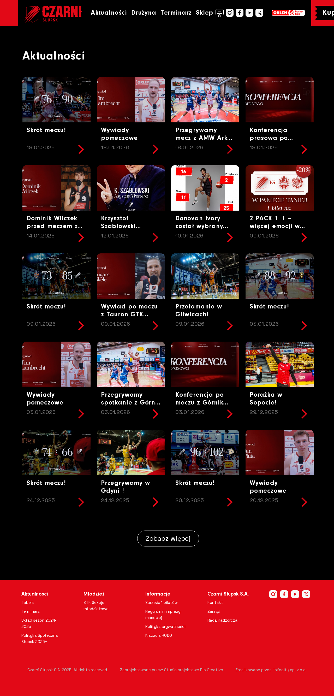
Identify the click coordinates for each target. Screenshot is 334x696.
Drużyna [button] (143, 13)
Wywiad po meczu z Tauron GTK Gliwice (129, 315)
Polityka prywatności (165, 626)
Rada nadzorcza (222, 620)
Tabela (27, 602)
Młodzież (94, 594)
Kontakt (215, 602)
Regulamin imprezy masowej (163, 614)
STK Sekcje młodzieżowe (96, 605)
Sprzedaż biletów (161, 602)
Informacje (157, 594)
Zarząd (213, 611)
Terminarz (176, 13)
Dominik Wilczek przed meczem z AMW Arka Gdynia (56, 226)
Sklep (210, 13)
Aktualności (109, 13)
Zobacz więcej (168, 538)
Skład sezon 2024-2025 (39, 623)
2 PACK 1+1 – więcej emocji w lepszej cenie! (275, 226)
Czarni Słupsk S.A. (228, 594)
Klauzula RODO (158, 635)
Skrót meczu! (46, 130)
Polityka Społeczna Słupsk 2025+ (39, 638)
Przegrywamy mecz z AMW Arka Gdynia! (203, 138)
